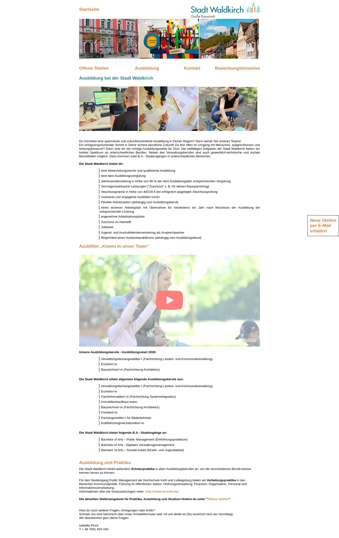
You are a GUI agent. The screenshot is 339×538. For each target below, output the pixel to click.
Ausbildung (147, 68)
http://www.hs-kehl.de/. (162, 491)
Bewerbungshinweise (237, 68)
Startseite (89, 9)
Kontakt (192, 68)
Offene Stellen (94, 68)
